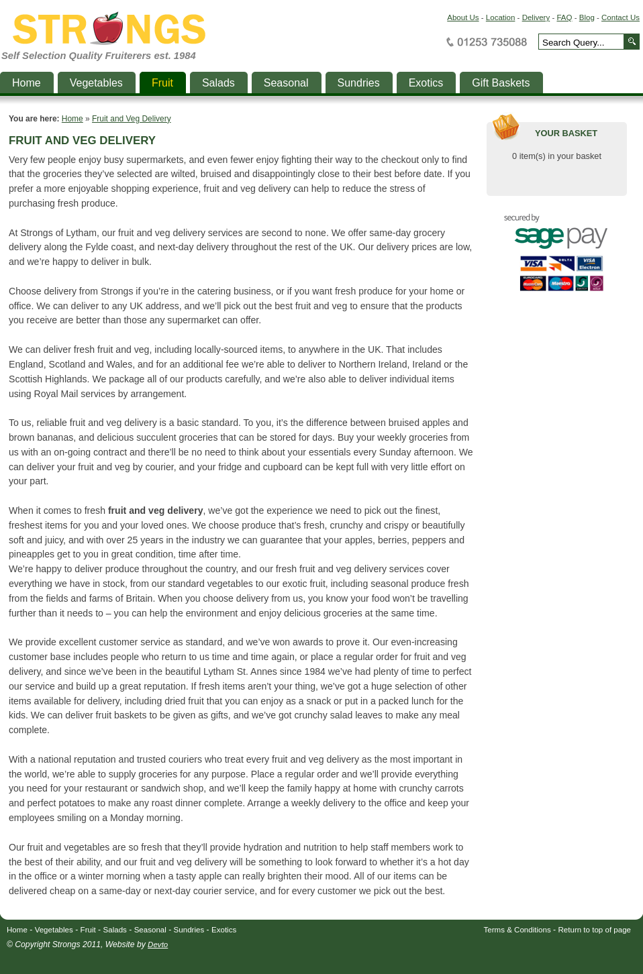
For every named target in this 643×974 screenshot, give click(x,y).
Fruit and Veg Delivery (131, 118)
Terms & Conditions (517, 930)
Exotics (223, 930)
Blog (587, 17)
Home (72, 118)
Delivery (536, 17)
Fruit (88, 930)
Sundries (189, 930)
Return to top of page (595, 930)
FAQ (564, 17)
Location (500, 17)
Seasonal (150, 930)
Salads (115, 930)
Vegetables (54, 930)
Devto (158, 944)
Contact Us (620, 17)
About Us (463, 17)
